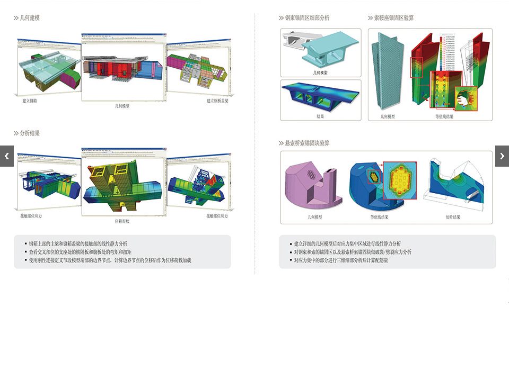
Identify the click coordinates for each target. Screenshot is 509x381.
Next (502, 156)
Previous (7, 156)
